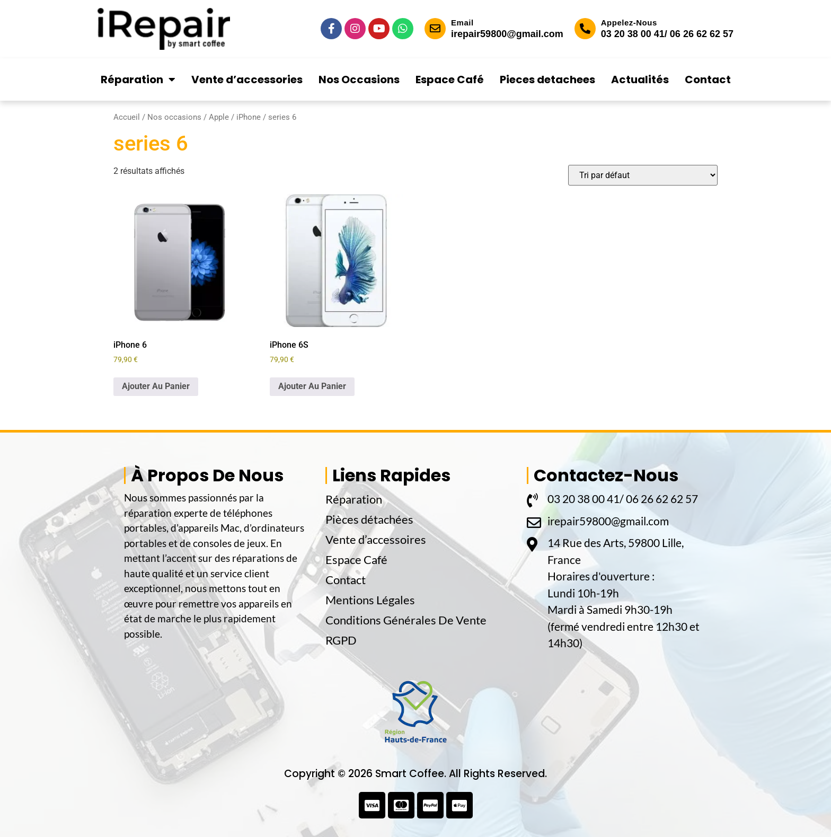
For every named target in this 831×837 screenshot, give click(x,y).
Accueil (126, 117)
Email (462, 22)
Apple (219, 117)
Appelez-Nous (629, 22)
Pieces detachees (547, 79)
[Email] (435, 28)
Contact (708, 79)
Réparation (138, 79)
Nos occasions (174, 117)
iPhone (248, 117)
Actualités (640, 79)
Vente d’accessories (247, 79)
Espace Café (449, 79)
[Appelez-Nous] (585, 28)
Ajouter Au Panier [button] (156, 386)
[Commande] (643, 175)
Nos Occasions (359, 79)
